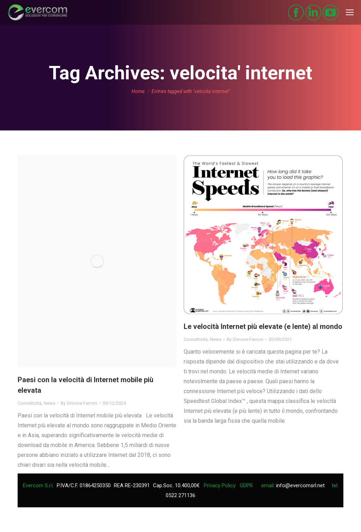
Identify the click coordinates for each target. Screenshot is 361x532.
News (49, 403)
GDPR (246, 485)
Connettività (30, 403)
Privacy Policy (219, 485)
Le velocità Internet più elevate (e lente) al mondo (263, 326)
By (79, 403)
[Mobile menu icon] (349, 12)
